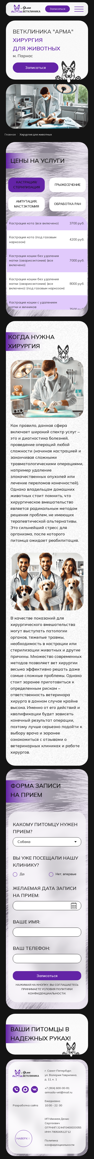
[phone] (47, 958)
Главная (10, 134)
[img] (25, 1089)
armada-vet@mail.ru (58, 1092)
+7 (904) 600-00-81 (57, 1088)
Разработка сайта (25, 1105)
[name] (47, 932)
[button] (57, 8)
